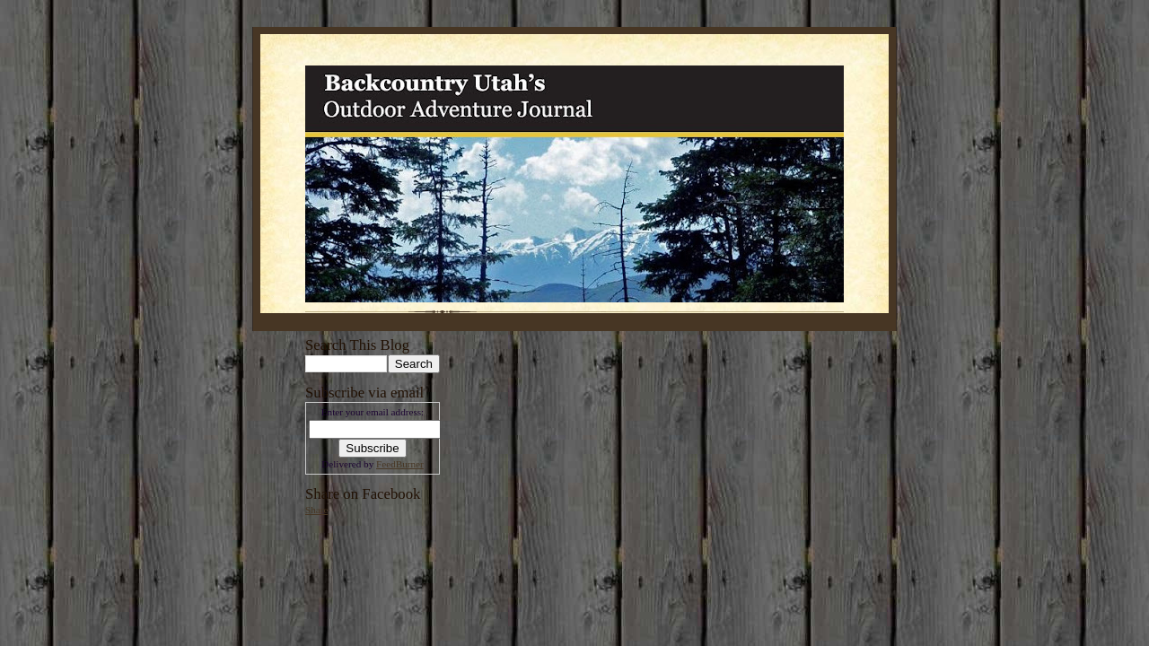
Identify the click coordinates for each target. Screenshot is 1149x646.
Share (316, 509)
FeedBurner (400, 463)
